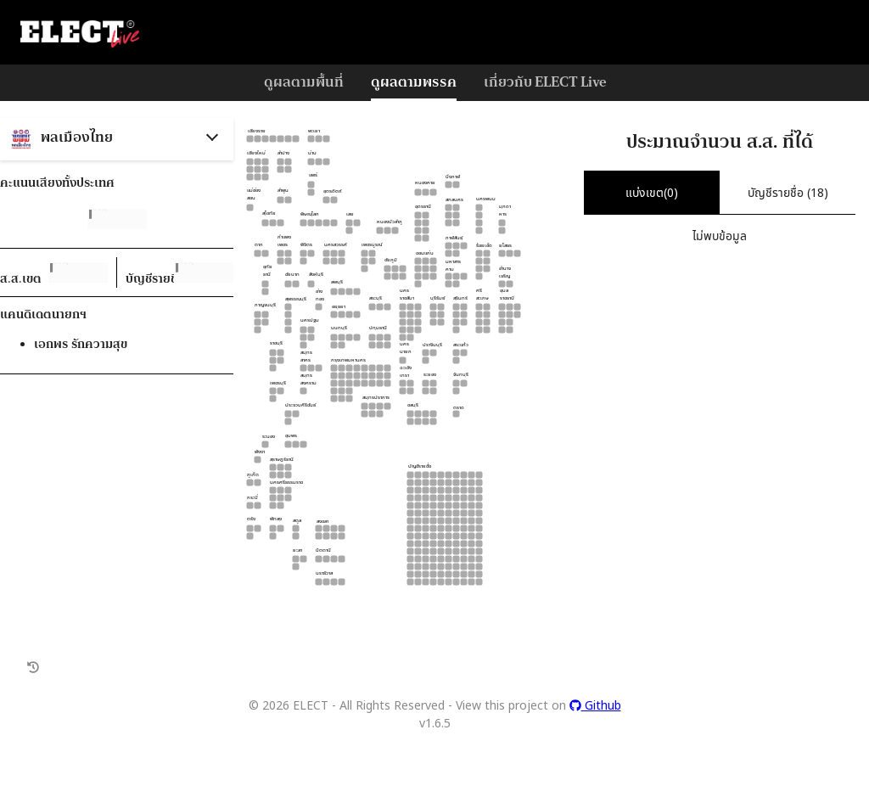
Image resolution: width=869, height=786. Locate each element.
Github (595, 705)
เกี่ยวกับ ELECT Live (545, 81)
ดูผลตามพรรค (414, 81)
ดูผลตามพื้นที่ (304, 81)
